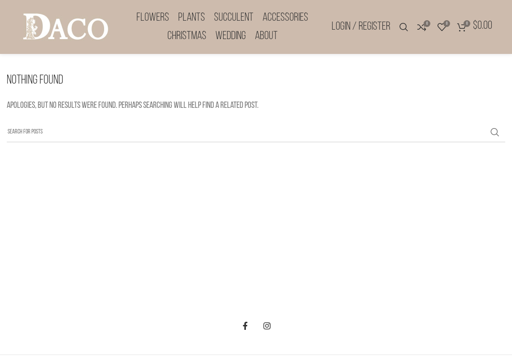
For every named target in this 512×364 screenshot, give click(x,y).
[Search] (404, 27)
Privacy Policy (260, 279)
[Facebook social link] (245, 326)
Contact (260, 298)
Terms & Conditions (260, 261)
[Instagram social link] (267, 326)
